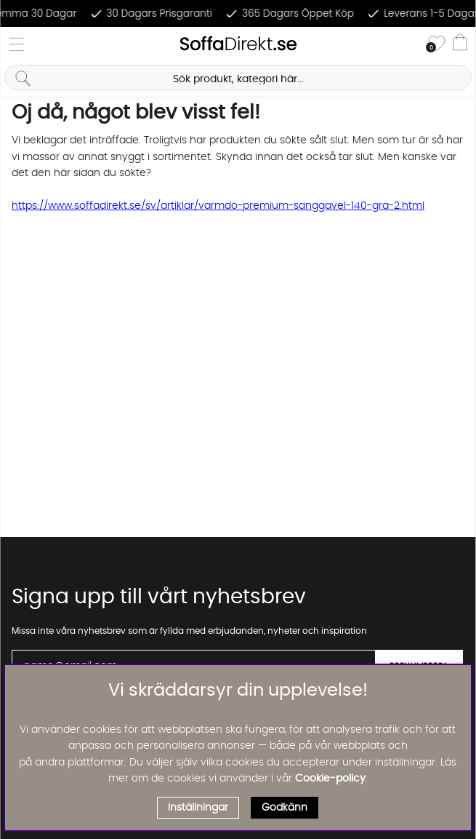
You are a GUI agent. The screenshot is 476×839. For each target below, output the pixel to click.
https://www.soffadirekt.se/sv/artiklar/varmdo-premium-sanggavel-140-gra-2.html (218, 206)
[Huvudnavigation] (16, 44)
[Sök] (237, 77)
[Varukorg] (460, 44)
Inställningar (198, 808)
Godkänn (284, 808)
